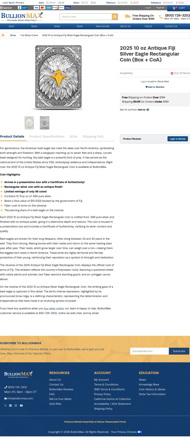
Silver (76, 2)
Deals (80, 26)
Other (57, 26)
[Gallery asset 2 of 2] (44, 122)
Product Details (12, 136)
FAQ (52, 394)
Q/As (74, 136)
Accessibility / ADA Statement (112, 403)
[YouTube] (21, 405)
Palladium (156, 2)
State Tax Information (152, 394)
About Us (55, 379)
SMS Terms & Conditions (109, 389)
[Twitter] (5, 405)
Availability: (126, 73)
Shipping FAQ (93, 136)
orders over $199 (143, 18)
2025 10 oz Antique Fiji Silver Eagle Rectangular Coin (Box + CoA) (77, 35)
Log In (148, 7)
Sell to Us (125, 26)
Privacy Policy (102, 394)
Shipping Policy (103, 408)
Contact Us (171, 26)
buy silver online (54, 308)
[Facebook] (10, 405)
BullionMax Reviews (61, 389)
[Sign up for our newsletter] (149, 351)
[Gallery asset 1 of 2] (58, 77)
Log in (144, 81)
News (142, 379)
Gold (41, 2)
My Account (101, 379)
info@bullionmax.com (20, 398)
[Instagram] (16, 405)
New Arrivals (102, 26)
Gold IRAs (55, 403)
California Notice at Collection (112, 399)
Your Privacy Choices (126, 432)
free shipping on (143, 15)
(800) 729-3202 (15, 387)
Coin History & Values (152, 389)
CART (180, 7)
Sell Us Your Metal (60, 399)
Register (160, 7)
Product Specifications (47, 136)
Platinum (111, 2)
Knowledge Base (149, 384)
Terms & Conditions (106, 384)
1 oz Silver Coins (29, 35)
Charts (148, 26)
